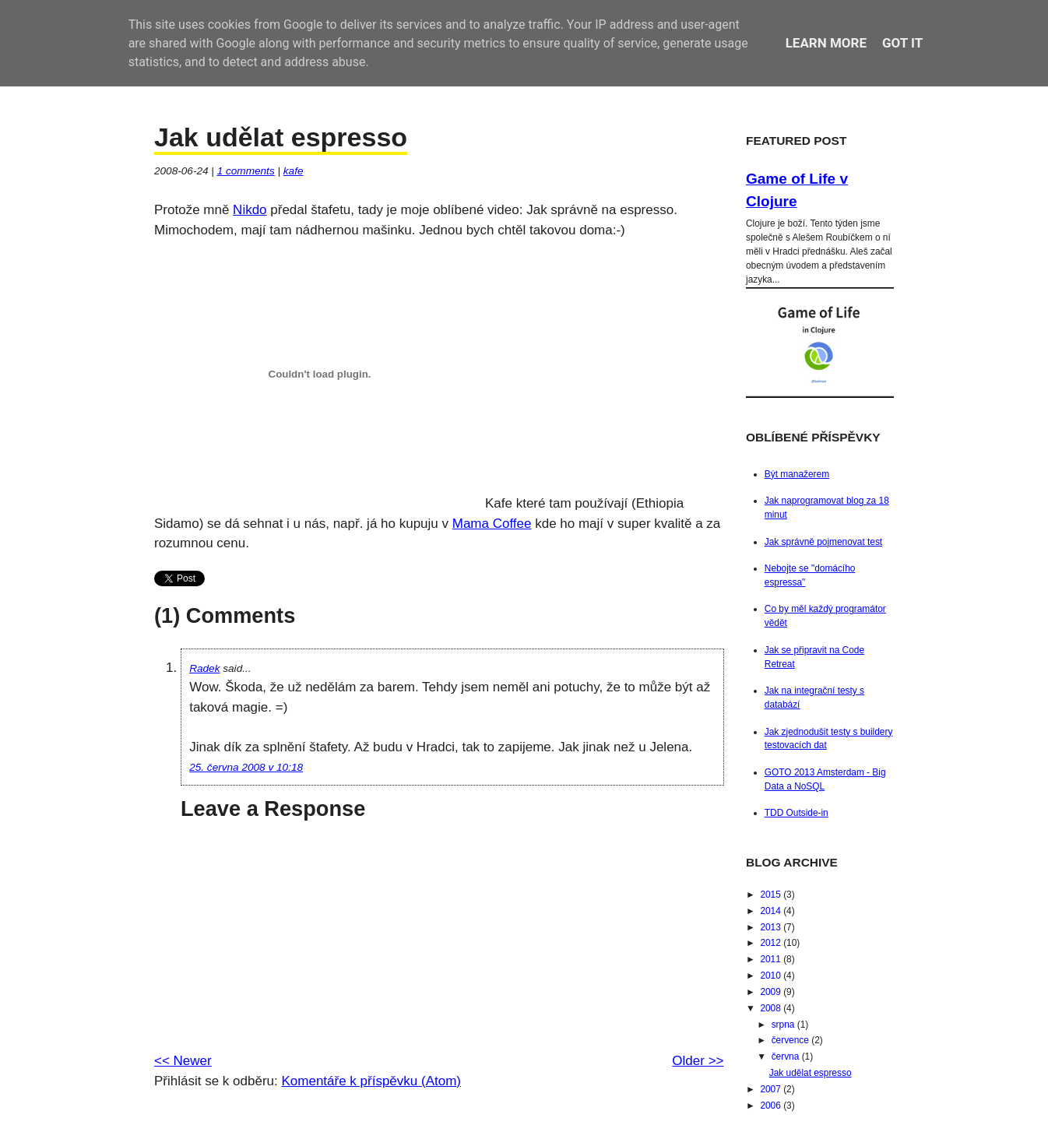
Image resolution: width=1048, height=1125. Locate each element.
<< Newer (183, 1060)
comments (246, 171)
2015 (771, 894)
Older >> (697, 1060)
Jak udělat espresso (280, 137)
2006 (771, 1105)
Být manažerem (797, 474)
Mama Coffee (492, 523)
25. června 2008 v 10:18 (246, 767)
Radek (204, 668)
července (792, 1040)
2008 (771, 1008)
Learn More (826, 43)
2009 (771, 991)
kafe (293, 171)
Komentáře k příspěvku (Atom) (371, 1081)
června (787, 1056)
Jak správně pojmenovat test (823, 541)
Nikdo (249, 209)
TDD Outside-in (796, 812)
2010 (771, 975)
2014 (771, 910)
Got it (902, 43)
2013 (771, 927)
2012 (771, 942)
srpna (784, 1024)
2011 (771, 959)
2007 (771, 1089)
